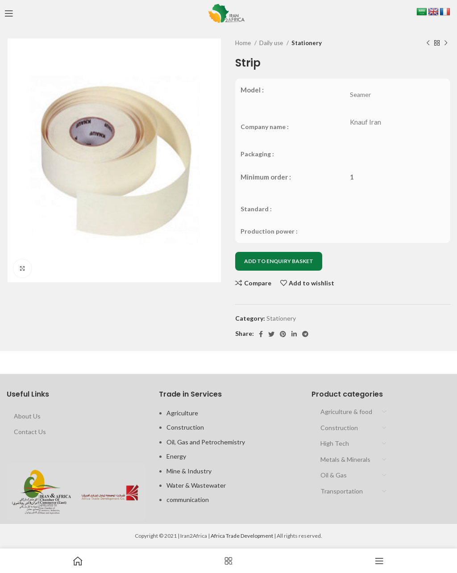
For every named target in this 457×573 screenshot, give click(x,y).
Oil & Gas (333, 475)
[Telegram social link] (305, 334)
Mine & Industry (189, 471)
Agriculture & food (346, 411)
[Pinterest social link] (283, 334)
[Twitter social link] (271, 334)
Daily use (271, 42)
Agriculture (182, 413)
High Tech (334, 443)
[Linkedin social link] (294, 334)
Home (243, 42)
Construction (185, 427)
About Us (27, 416)
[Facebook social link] (261, 334)
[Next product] (445, 43)
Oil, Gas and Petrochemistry (205, 442)
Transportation (341, 491)
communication (187, 499)
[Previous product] (428, 43)
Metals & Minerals (345, 459)
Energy (176, 456)
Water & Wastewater (196, 485)
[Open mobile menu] (9, 13)
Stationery (306, 42)
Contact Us (30, 431)
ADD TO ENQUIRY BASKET (278, 261)
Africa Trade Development (242, 535)
